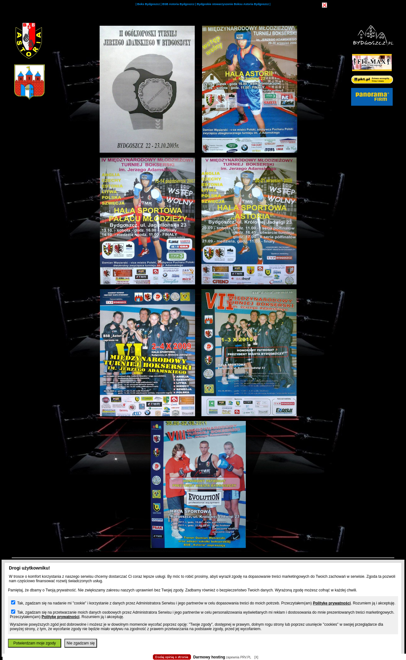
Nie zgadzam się (81, 643)
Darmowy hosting (209, 657)
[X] (256, 657)
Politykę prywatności (331, 603)
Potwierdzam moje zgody (34, 643)
